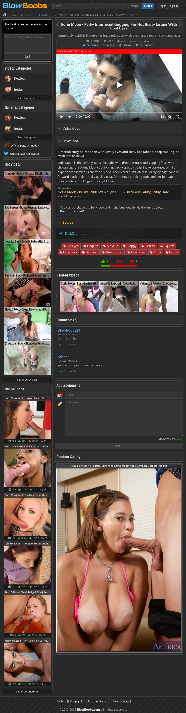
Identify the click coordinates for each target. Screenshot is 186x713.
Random (127, 45)
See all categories (27, 98)
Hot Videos (13, 164)
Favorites (92, 45)
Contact (61, 701)
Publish (119, 445)
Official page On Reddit (25, 145)
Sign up (174, 6)
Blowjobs (94, 41)
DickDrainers (75, 233)
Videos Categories (18, 68)
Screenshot (146, 45)
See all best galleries (27, 691)
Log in (162, 6)
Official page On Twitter (24, 153)
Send (27, 57)
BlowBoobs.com (88, 709)
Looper (110, 45)
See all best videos (27, 379)
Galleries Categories (19, 107)
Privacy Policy (121, 701)
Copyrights (76, 701)
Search (148, 5)
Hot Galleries (14, 388)
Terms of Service (98, 701)
